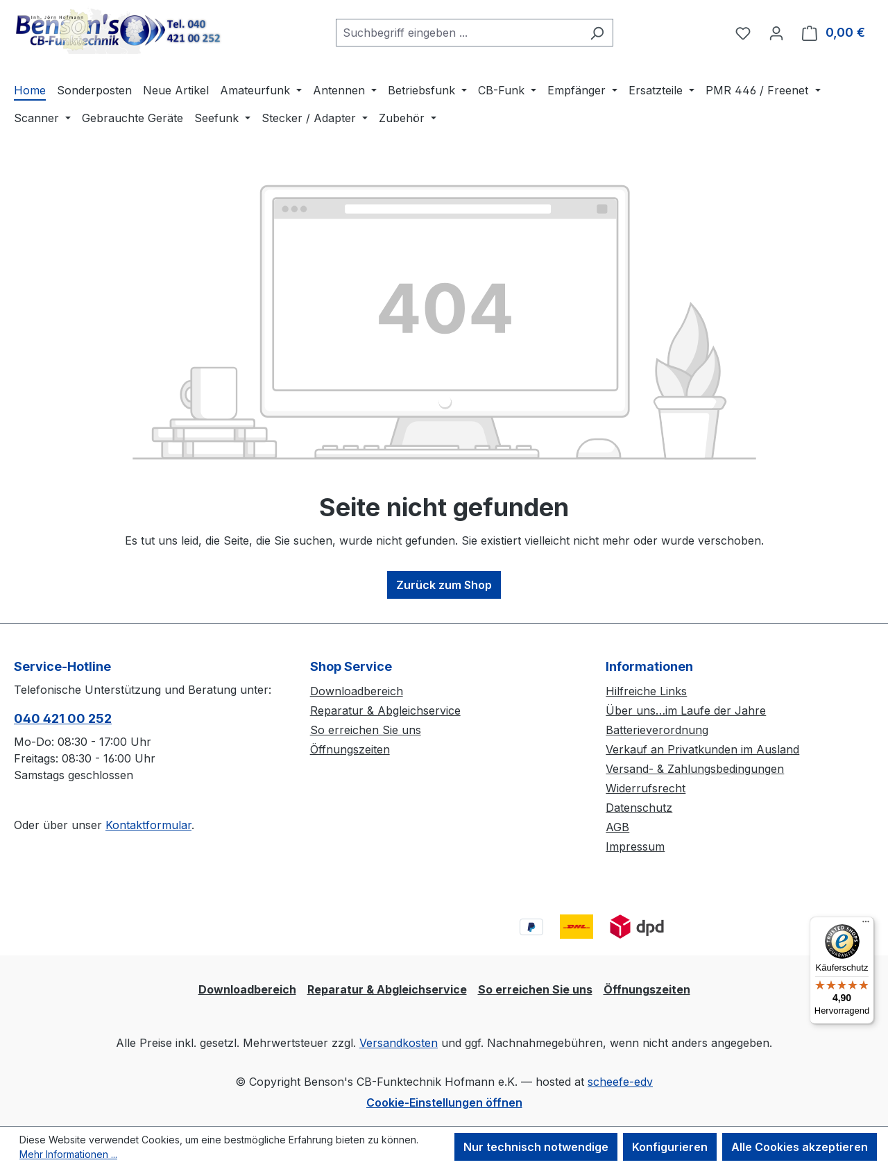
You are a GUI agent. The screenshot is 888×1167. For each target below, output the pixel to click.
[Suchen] (597, 32)
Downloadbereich (356, 691)
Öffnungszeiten (350, 749)
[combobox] (458, 32)
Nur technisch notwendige (535, 1147)
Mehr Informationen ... (68, 1154)
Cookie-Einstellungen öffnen (444, 1102)
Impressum (635, 846)
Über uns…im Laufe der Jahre (686, 710)
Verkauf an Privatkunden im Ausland (702, 749)
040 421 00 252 (63, 718)
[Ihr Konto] (776, 32)
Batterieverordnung (657, 730)
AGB (617, 827)
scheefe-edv (620, 1082)
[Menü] (865, 925)
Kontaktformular (148, 825)
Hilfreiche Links (646, 691)
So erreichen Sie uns (365, 730)
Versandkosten (398, 1043)
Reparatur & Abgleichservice (385, 710)
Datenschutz (639, 808)
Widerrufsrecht (645, 788)
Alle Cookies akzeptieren (799, 1147)
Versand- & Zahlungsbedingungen (695, 769)
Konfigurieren (670, 1147)
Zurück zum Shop (444, 585)
